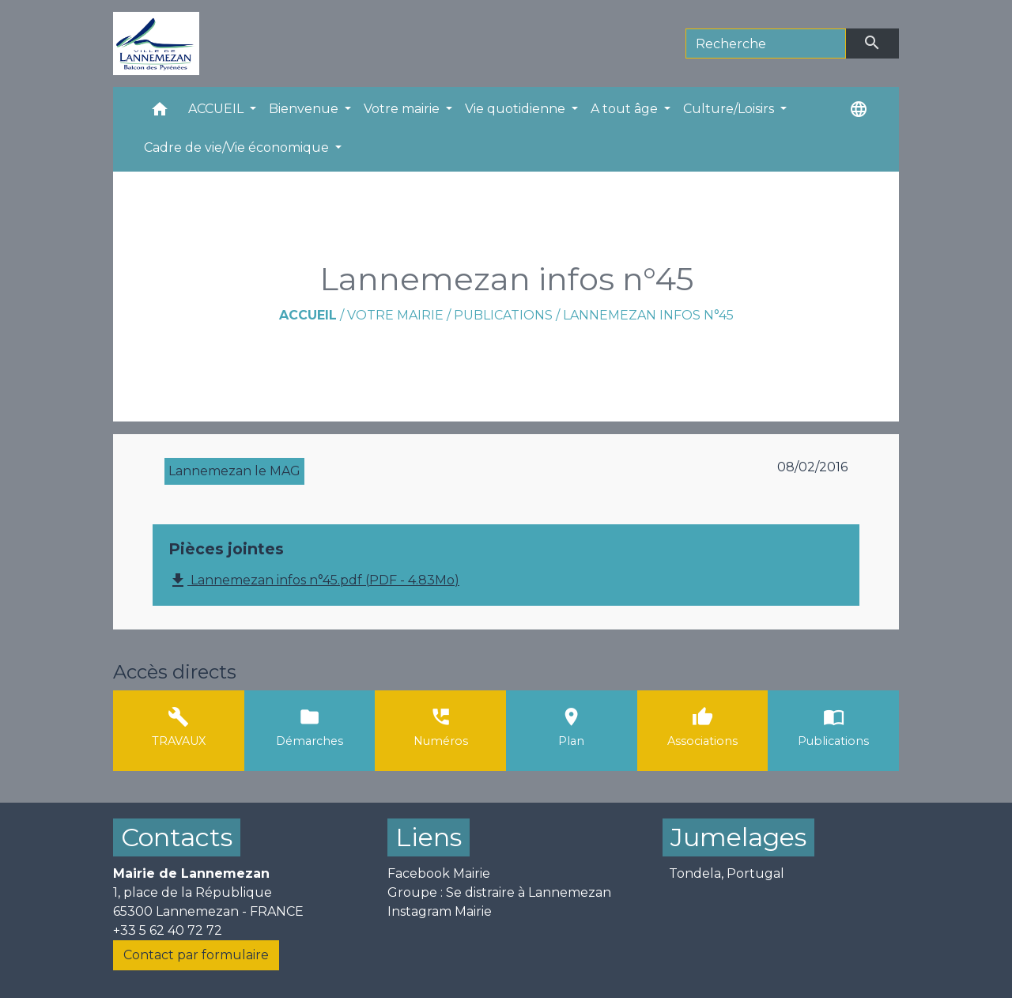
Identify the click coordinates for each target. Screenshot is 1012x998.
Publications (503, 315)
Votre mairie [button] (403, 108)
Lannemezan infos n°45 (648, 315)
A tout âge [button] (626, 108)
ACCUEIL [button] (217, 108)
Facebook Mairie (438, 873)
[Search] (765, 43)
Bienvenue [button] (305, 108)
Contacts (176, 837)
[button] (160, 112)
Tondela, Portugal (726, 873)
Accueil (308, 315)
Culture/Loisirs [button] (730, 108)
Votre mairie (395, 315)
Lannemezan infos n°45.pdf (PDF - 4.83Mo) (313, 580)
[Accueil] (156, 43)
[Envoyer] (873, 43)
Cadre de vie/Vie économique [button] (238, 147)
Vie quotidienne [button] (516, 108)
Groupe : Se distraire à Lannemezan (499, 892)
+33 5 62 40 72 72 (167, 930)
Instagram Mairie (439, 911)
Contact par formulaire (196, 954)
